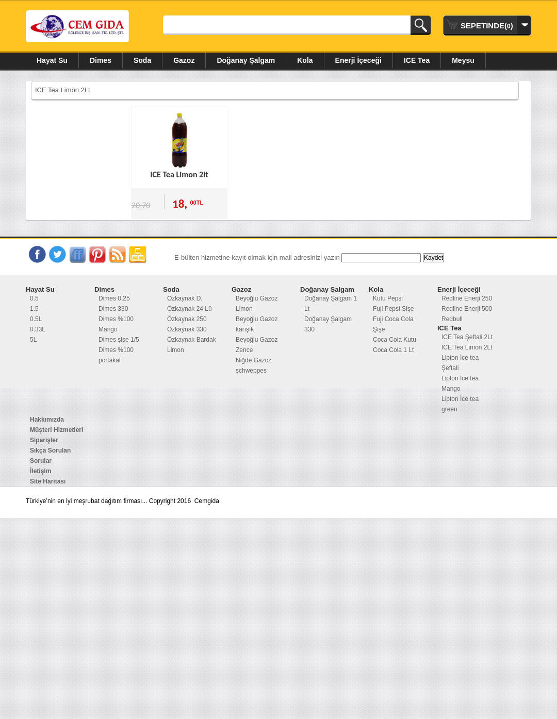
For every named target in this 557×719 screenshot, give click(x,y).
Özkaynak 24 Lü (189, 308)
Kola (305, 60)
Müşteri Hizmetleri (56, 429)
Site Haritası (47, 481)
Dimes (100, 60)
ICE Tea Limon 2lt (179, 174)
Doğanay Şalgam (246, 60)
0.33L (37, 329)
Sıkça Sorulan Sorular (50, 455)
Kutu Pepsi (388, 298)
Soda (142, 60)
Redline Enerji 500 (466, 308)
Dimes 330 (113, 308)
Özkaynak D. (185, 298)
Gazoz (183, 60)
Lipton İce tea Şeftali (460, 363)
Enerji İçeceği (358, 60)
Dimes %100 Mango (116, 324)
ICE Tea (417, 60)
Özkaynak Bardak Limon (191, 345)
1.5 (34, 308)
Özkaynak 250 (187, 319)
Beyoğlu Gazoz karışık (256, 324)
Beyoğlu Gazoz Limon (256, 303)
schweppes (251, 370)
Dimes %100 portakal (116, 355)
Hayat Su (52, 60)
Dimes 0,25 (114, 298)
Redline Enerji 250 (466, 298)
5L (33, 339)
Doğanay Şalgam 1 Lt (330, 303)
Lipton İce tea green (460, 404)
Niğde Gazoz (253, 360)
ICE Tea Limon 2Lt (467, 347)
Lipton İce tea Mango (460, 383)
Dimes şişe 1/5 (119, 339)
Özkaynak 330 (187, 329)
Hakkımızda (47, 419)
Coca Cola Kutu (394, 339)
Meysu (463, 60)
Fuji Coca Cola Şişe (393, 324)
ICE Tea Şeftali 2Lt (467, 337)
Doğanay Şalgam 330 (328, 324)
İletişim (40, 471)
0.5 (34, 298)
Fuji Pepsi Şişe (393, 308)
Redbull (452, 319)
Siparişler (44, 440)
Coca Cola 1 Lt (393, 350)
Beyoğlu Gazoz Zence (256, 345)
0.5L (36, 319)
